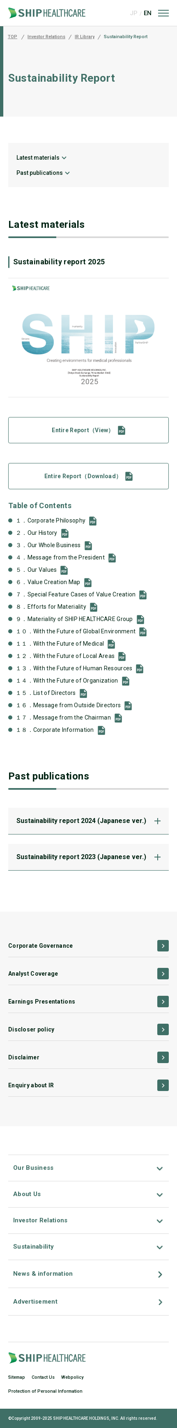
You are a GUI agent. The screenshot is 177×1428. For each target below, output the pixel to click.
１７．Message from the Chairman (63, 717)
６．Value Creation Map (48, 582)
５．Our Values (36, 569)
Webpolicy (72, 1377)
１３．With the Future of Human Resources (74, 668)
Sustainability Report (125, 36)
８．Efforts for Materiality (51, 606)
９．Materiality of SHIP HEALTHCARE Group (74, 619)
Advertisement (35, 1301)
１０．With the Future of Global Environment (76, 631)
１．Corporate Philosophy (50, 520)
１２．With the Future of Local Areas (65, 656)
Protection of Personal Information (45, 1391)
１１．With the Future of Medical (60, 643)
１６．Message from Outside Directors (68, 705)
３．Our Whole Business (48, 545)
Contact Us (43, 1377)
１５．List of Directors (46, 693)
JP (134, 13)
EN (148, 13)
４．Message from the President (60, 557)
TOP (12, 36)
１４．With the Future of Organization (67, 680)
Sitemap (16, 1377)
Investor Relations (46, 36)
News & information (43, 1273)
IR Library (84, 36)
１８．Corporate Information (55, 730)
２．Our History (36, 532)
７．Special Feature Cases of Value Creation (76, 594)
